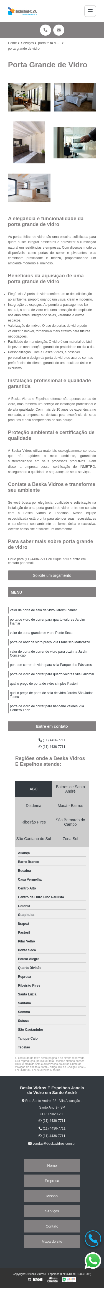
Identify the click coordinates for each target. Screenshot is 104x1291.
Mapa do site (52, 1241)
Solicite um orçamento (52, 575)
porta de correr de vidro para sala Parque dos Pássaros (51, 665)
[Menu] (90, 11)
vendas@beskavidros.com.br (51, 1144)
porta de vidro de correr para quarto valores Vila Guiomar (52, 674)
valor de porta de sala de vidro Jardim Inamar (43, 610)
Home (52, 1166)
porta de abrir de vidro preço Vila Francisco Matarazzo (50, 642)
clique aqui (61, 559)
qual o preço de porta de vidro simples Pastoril (44, 684)
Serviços (52, 1211)
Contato (52, 1226)
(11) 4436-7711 (36, 559)
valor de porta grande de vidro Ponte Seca (41, 633)
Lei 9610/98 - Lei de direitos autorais (37, 1070)
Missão (52, 1196)
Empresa (52, 1181)
